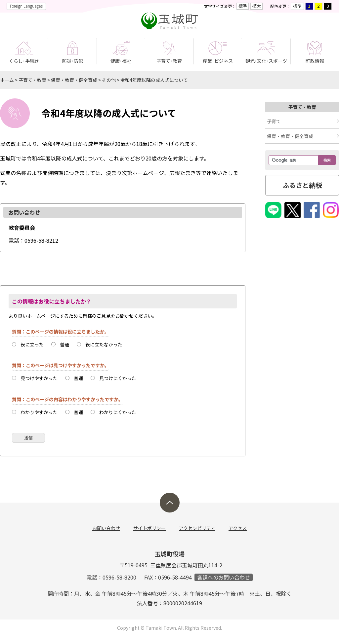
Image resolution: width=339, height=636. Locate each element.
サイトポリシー (149, 528)
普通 (64, 344)
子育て (274, 121)
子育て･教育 (169, 60)
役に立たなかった (103, 344)
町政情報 (315, 60)
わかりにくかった (117, 412)
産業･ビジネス (218, 60)
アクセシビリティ (197, 528)
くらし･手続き (24, 60)
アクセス (238, 528)
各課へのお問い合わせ (223, 577)
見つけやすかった (39, 378)
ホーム (7, 80)
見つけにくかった (117, 378)
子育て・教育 (32, 80)
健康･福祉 (120, 60)
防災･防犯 (72, 60)
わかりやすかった (39, 412)
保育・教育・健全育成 (74, 80)
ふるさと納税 (302, 185)
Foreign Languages (26, 6)
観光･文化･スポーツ (266, 60)
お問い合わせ (106, 528)
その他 (109, 80)
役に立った (32, 344)
